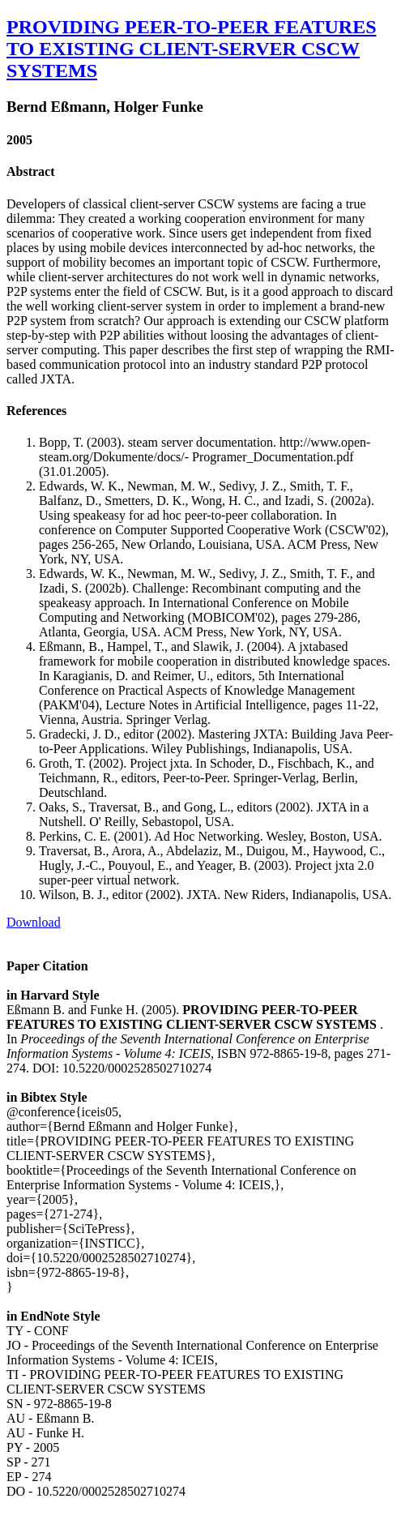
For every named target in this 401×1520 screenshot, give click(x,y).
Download (33, 922)
